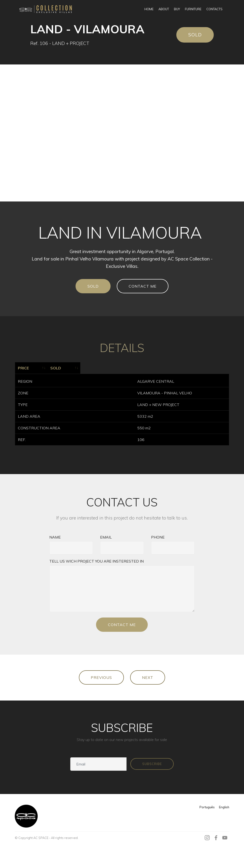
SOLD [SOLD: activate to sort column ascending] (119, 368)
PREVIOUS (101, 675)
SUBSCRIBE (152, 762)
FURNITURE (193, 9)
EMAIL (106, 535)
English (224, 805)
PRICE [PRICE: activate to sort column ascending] (23, 368)
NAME (55, 535)
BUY (177, 9)
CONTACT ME (143, 286)
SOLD (195, 35)
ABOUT (163, 9)
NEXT (147, 675)
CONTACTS (214, 9)
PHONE (158, 535)
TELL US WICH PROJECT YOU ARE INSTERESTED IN (96, 559)
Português (207, 805)
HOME (148, 9)
